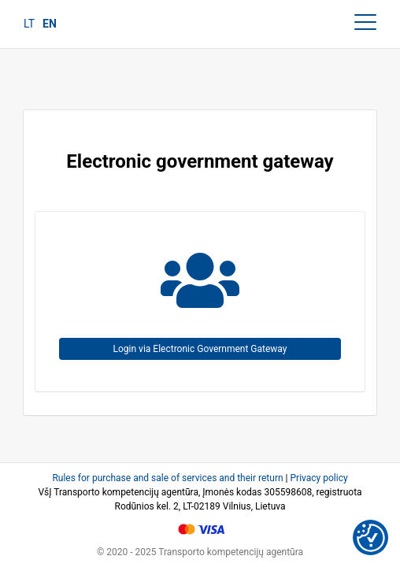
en (50, 23)
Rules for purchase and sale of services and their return (167, 478)
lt (29, 23)
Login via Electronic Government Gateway (200, 348)
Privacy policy (319, 478)
